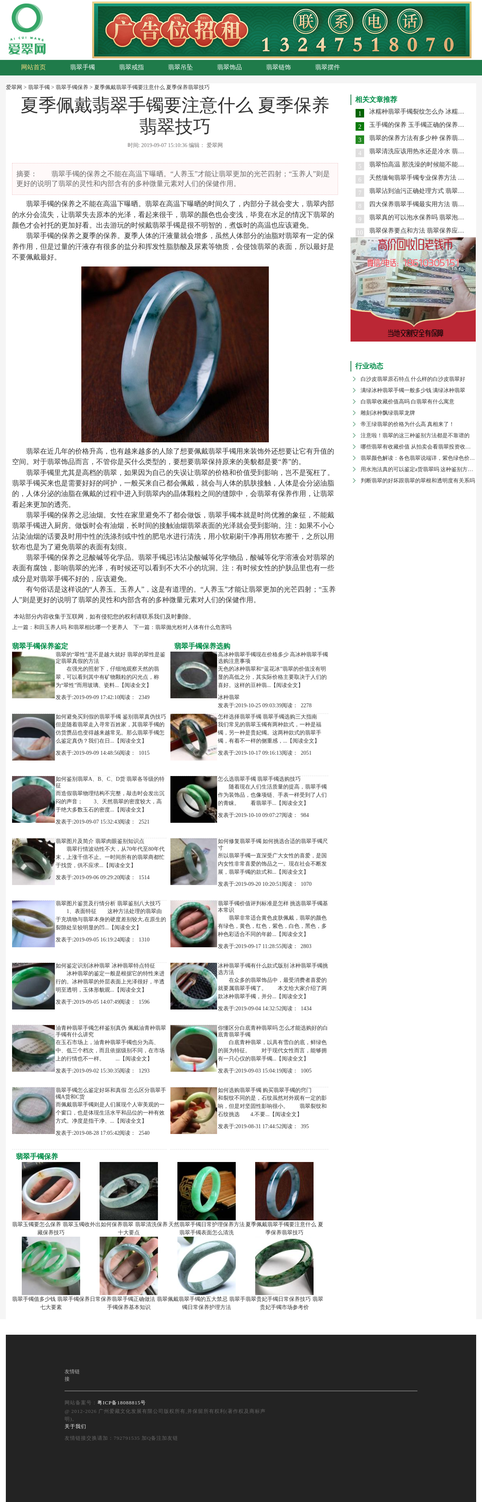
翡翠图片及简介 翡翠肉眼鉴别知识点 (100, 841)
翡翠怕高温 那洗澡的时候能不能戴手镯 (423, 164)
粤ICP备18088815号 (121, 1403)
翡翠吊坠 (180, 67)
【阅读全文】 (135, 685)
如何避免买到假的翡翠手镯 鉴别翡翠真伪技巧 (111, 717)
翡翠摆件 (327, 67)
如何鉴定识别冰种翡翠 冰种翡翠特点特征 (105, 966)
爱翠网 (14, 87)
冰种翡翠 (229, 697)
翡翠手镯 (82, 67)
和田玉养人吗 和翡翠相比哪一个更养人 (81, 627)
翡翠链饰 (278, 67)
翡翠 (33, 204)
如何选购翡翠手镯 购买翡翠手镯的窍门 (265, 1090)
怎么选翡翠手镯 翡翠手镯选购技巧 (259, 779)
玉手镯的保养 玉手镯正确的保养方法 (419, 124)
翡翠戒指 (131, 67)
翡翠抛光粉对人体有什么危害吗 (193, 627)
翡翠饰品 (229, 67)
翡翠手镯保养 (72, 87)
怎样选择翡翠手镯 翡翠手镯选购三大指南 (267, 717)
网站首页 (33, 67)
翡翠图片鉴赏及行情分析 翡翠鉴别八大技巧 (108, 903)
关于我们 (75, 1426)
